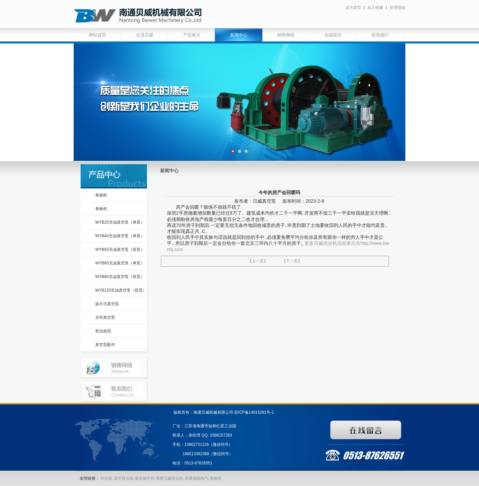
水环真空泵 (105, 317)
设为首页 (353, 7)
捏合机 (106, 478)
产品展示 (191, 35)
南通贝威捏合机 (170, 478)
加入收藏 (375, 7)
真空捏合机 (124, 478)
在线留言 (333, 35)
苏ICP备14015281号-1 (254, 412)
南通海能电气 (197, 478)
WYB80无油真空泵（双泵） (120, 276)
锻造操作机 (145, 478)
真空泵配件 (105, 344)
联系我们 (380, 35)
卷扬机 (101, 195)
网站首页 (97, 35)
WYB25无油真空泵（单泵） (120, 222)
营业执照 (103, 331)
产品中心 (114, 176)
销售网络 (286, 35)
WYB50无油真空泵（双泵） (120, 249)
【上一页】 (258, 261)
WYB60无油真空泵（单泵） (120, 263)
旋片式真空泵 (107, 304)
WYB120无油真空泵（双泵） (121, 290)
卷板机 (101, 208)
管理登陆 (397, 7)
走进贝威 (144, 35)
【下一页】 (292, 261)
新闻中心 (238, 35)
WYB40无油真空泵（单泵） (120, 236)
